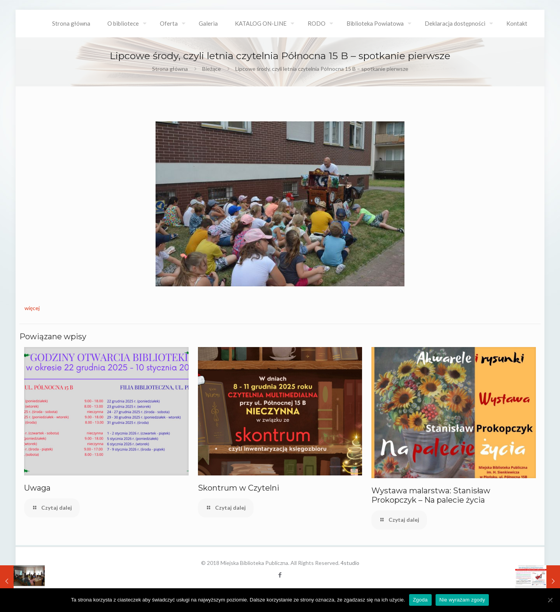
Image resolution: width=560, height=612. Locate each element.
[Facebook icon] (280, 574)
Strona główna (170, 68)
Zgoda (420, 600)
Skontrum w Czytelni (238, 488)
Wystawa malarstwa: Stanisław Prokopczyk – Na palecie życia (430, 495)
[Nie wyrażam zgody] (550, 600)
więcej (32, 308)
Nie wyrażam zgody (462, 600)
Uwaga (37, 488)
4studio (350, 562)
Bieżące (211, 68)
